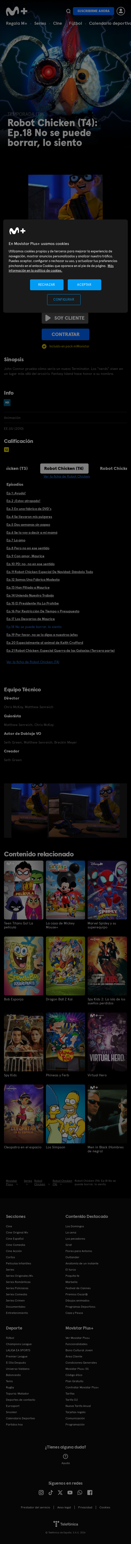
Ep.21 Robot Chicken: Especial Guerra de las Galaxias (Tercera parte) (60, 650)
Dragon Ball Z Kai (59, 999)
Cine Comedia (15, 1245)
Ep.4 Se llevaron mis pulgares (29, 517)
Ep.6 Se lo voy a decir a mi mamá (31, 532)
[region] (65, 266)
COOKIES (104, 1507)
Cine (57, 23)
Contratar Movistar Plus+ (82, 1387)
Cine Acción (14, 1251)
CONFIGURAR (63, 299)
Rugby (10, 1387)
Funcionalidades (76, 1344)
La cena (71, 1232)
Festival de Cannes (78, 1288)
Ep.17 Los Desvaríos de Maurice (30, 619)
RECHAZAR (46, 285)
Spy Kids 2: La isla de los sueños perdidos (106, 1001)
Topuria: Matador (17, 1393)
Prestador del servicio (35, 1507)
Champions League (19, 1344)
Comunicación (75, 1418)
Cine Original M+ (17, 1232)
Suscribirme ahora (93, 11)
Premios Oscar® (77, 1294)
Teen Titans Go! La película (18, 925)
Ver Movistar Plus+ (78, 1338)
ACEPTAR (84, 285)
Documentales (15, 1306)
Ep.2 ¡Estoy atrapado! (23, 501)
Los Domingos (75, 1226)
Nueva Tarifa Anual (78, 1406)
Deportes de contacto (20, 1399)
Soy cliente (65, 318)
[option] (30, 810)
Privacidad (85, 1507)
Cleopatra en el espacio (22, 1147)
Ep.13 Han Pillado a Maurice (28, 587)
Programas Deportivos (80, 1306)
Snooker (11, 1412)
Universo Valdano (18, 1369)
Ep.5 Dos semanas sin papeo (28, 525)
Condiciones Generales (81, 1362)
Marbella (71, 1282)
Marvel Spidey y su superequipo (102, 925)
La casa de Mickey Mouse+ (60, 925)
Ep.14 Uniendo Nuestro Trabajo (30, 595)
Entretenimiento (17, 1313)
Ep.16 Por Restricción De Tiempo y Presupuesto (42, 611)
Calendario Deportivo (20, 1418)
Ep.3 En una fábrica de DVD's (28, 509)
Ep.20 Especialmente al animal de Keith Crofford (44, 643)
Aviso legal (64, 1507)
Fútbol (75, 23)
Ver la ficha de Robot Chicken (67, 476)
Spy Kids (10, 1075)
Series (40, 23)
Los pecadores (75, 1238)
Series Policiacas (17, 1288)
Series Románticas (18, 1282)
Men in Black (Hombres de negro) (106, 1149)
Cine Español (15, 1238)
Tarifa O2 (72, 1399)
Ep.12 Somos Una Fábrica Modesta (33, 579)
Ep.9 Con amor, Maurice (25, 556)
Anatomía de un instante (82, 1263)
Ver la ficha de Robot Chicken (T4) (32, 662)
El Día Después (16, 1362)
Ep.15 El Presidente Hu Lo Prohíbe (32, 603)
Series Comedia (16, 1294)
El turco (71, 1269)
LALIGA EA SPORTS (18, 1350)
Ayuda (66, 1459)
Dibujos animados (77, 1300)
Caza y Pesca (74, 1313)
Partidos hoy (14, 1424)
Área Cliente (74, 1356)
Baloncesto (13, 1375)
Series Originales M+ (19, 1276)
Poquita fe (72, 1276)
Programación (75, 1424)
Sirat (69, 1245)
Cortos (10, 1257)
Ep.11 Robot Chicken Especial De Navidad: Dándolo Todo (49, 572)
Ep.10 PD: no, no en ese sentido (30, 564)
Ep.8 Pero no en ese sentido (27, 548)
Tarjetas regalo (76, 1412)
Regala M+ (16, 23)
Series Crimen (15, 1300)
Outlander (72, 1257)
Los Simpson (55, 1147)
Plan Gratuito (74, 1381)
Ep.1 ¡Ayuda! (16, 493)
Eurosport (12, 1406)
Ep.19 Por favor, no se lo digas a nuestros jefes (42, 635)
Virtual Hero (97, 1075)
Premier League (17, 1356)
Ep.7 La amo (15, 540)
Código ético (74, 1375)
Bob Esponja (13, 999)
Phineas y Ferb (57, 1075)
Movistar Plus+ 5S (77, 1369)
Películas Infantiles (18, 1263)
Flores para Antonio (79, 1251)
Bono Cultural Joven (79, 1350)
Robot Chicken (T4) (64, 468)
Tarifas (70, 1393)
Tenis (9, 1381)
